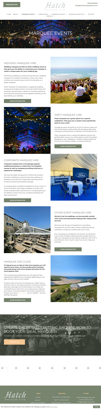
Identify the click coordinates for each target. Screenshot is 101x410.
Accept (97, 407)
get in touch (22, 293)
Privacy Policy (53, 407)
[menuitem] (9, 14)
